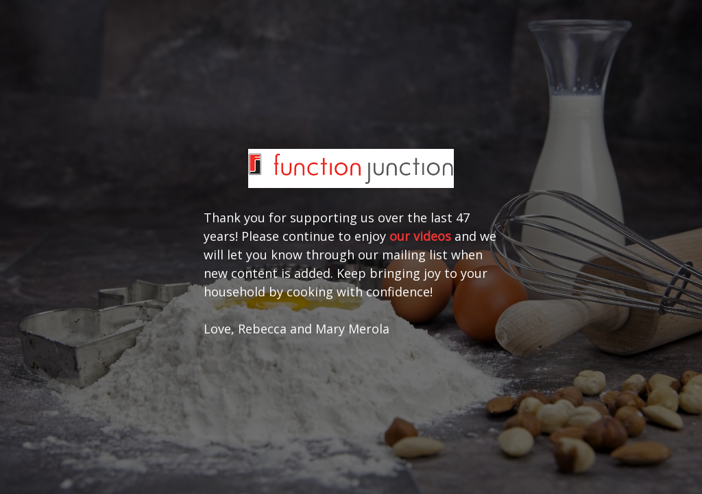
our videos (420, 236)
